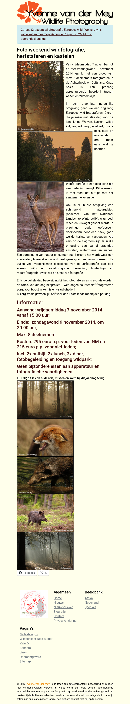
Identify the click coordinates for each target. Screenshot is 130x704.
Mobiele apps (29, 634)
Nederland (92, 602)
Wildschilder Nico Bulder (36, 639)
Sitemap (25, 661)
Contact (59, 616)
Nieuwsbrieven (64, 607)
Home (58, 598)
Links (23, 652)
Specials (90, 607)
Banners (25, 648)
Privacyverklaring (65, 621)
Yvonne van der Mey (38, 683)
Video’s (24, 643)
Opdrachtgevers (30, 657)
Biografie (60, 611)
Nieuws (59, 602)
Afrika (89, 598)
